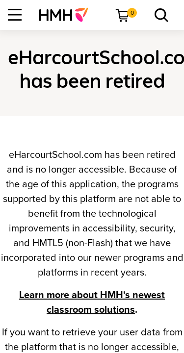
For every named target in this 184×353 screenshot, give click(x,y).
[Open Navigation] (15, 15)
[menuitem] (67, 14)
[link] (67, 14)
